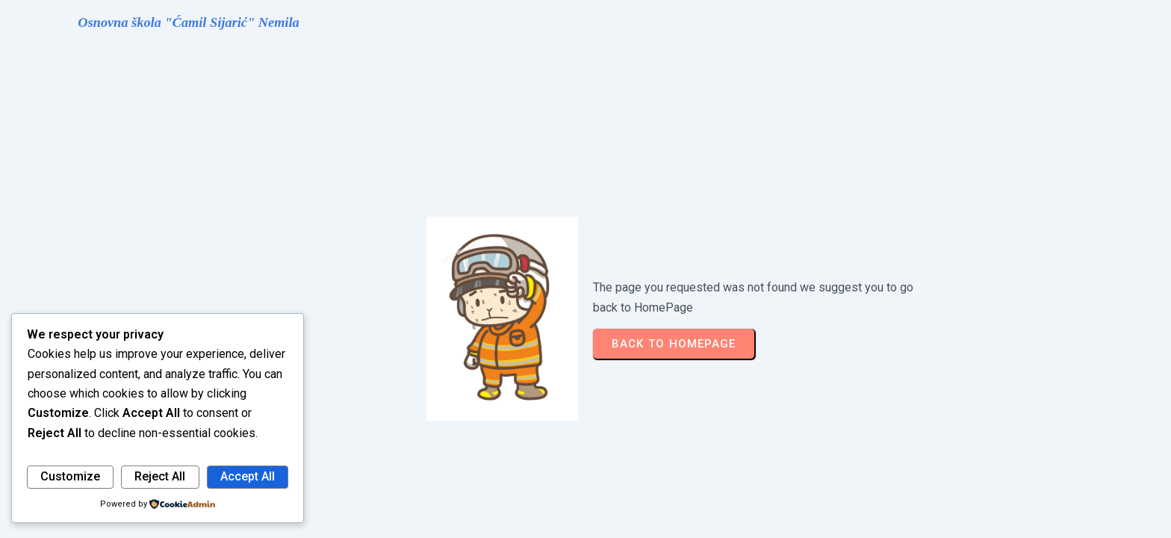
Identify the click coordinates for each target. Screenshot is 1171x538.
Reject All (159, 476)
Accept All (247, 476)
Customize (70, 476)
